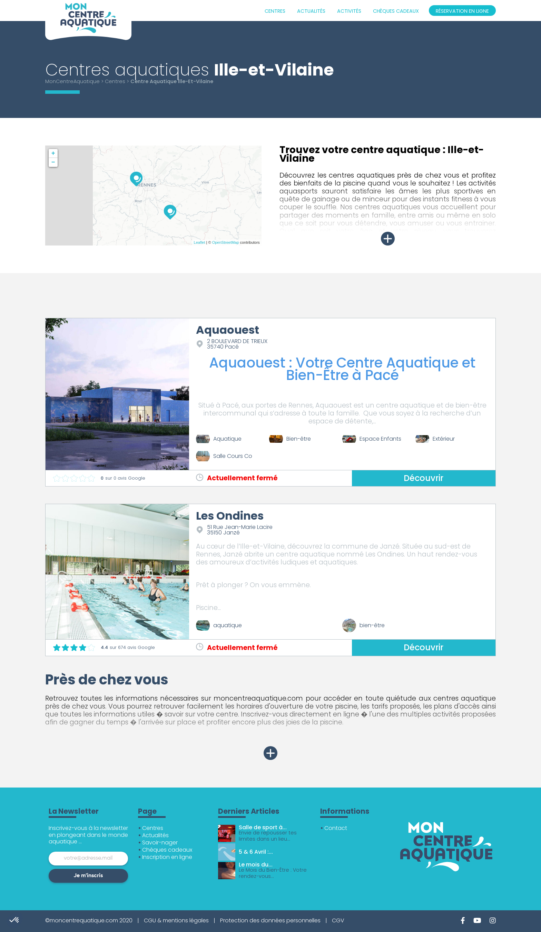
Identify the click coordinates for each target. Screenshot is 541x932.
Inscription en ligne (167, 857)
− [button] (53, 162)
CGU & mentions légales (176, 920)
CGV (338, 920)
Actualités (311, 11)
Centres (275, 11)
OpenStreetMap (225, 242)
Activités (349, 11)
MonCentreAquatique (72, 81)
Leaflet (199, 242)
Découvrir (423, 478)
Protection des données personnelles (270, 920)
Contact (335, 828)
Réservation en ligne (462, 11)
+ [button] (53, 153)
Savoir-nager (160, 842)
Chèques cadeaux (396, 11)
